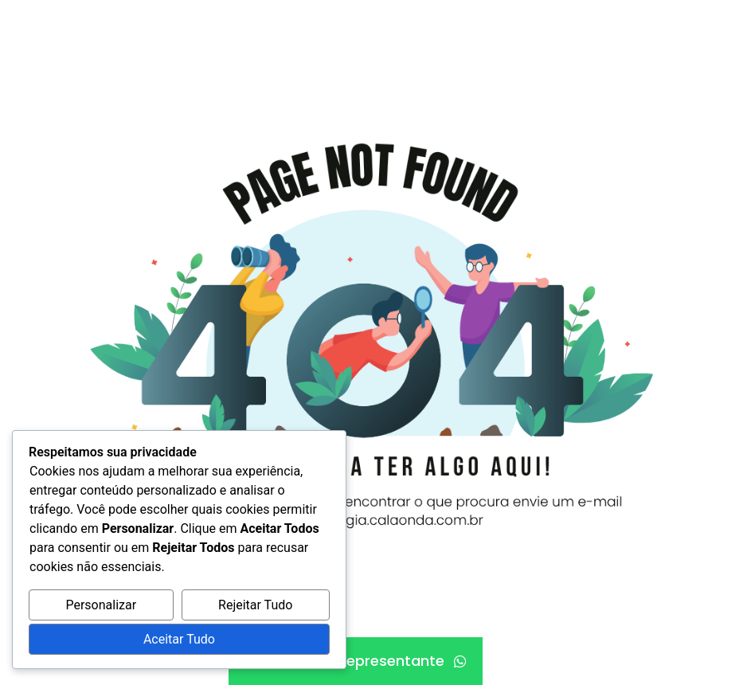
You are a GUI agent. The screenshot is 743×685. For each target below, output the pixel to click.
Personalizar (100, 605)
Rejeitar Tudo (255, 605)
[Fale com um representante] (356, 661)
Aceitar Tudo (179, 639)
